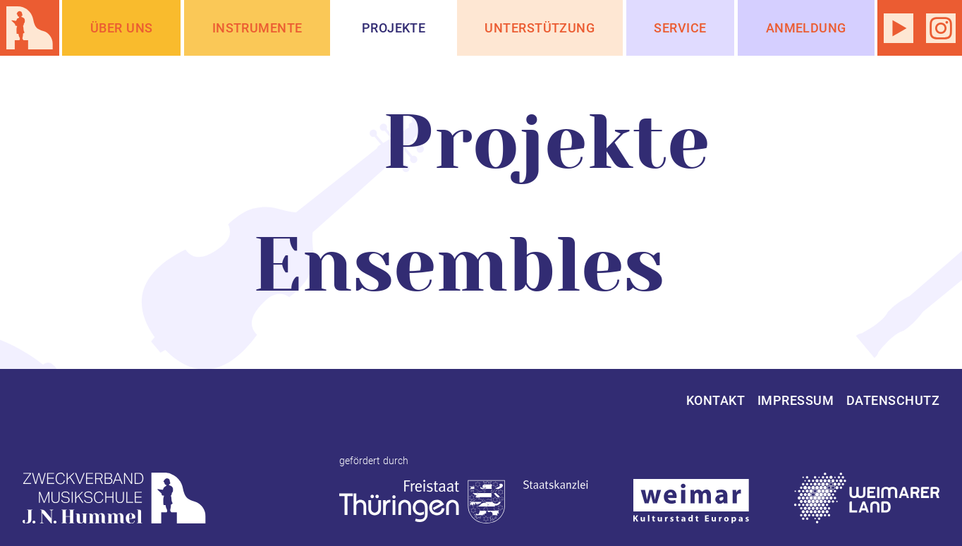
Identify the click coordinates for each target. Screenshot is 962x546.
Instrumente (257, 27)
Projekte (394, 27)
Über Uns (121, 27)
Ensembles (458, 266)
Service (680, 27)
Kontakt (715, 400)
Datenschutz (892, 400)
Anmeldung (806, 27)
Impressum (795, 400)
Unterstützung (540, 27)
